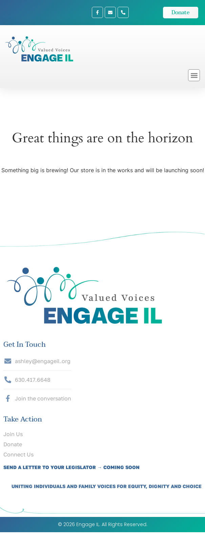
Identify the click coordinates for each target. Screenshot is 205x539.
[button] (194, 75)
